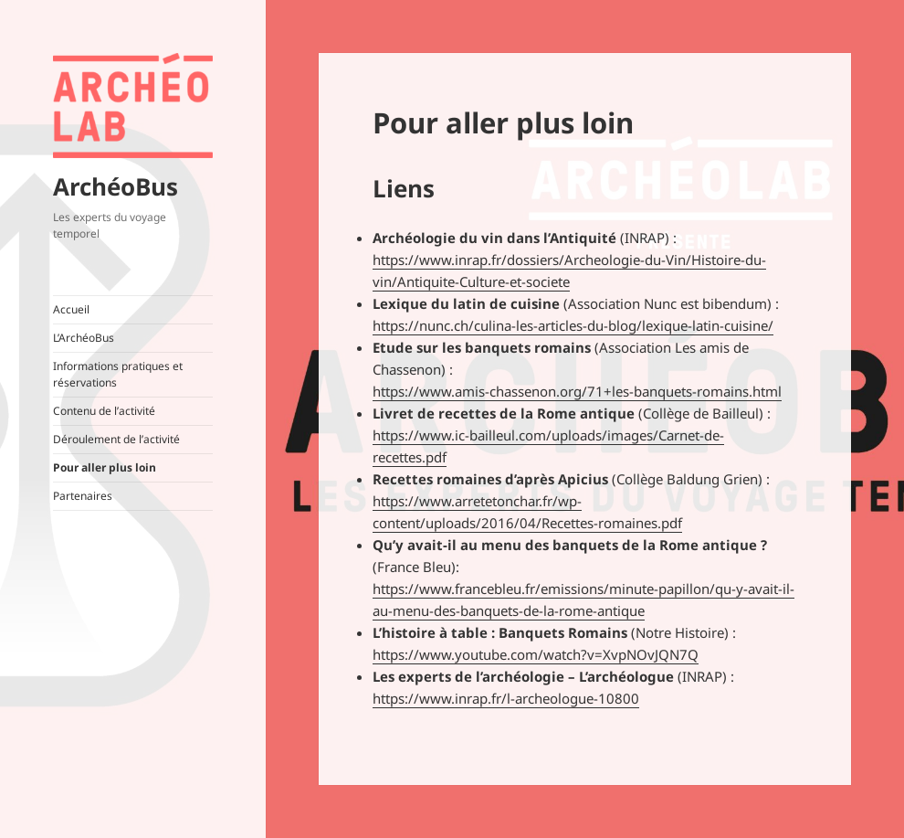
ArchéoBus (115, 186)
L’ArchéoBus (83, 337)
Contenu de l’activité (104, 411)
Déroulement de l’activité (116, 439)
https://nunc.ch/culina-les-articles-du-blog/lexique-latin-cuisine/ (573, 325)
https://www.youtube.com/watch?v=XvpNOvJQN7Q (536, 654)
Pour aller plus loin (104, 467)
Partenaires (82, 496)
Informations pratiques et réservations (118, 374)
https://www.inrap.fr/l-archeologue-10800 (506, 698)
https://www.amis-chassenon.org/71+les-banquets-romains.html (577, 391)
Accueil (71, 309)
